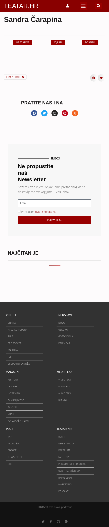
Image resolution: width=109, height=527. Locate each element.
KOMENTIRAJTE (15, 77)
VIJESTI (11, 315)
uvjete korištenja (45, 211)
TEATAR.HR (21, 5)
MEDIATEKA (64, 372)
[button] (83, 6)
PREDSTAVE (65, 315)
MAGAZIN (12, 372)
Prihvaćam (38, 211)
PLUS (9, 429)
